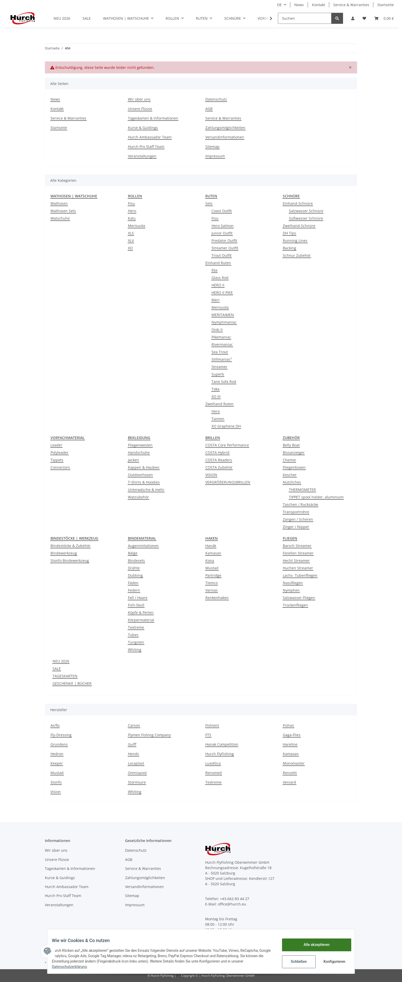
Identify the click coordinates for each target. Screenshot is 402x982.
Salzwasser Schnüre (306, 210)
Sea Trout (220, 351)
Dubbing (135, 575)
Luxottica (213, 763)
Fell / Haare (137, 597)
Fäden (133, 582)
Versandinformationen (224, 137)
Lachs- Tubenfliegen (300, 575)
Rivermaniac (222, 344)
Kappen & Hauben (143, 467)
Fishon (288, 725)
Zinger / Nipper (296, 526)
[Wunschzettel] (364, 18)
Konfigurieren (331, 961)
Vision (56, 791)
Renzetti (290, 772)
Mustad (211, 567)
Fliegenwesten (140, 445)
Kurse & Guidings (143, 127)
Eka (214, 270)
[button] (352, 18)
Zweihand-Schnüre (299, 225)
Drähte (134, 567)
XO (130, 248)
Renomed (213, 772)
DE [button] (279, 4)
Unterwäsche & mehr (146, 489)
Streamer (219, 366)
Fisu (131, 203)
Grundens (59, 744)
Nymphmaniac (224, 322)
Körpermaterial (141, 619)
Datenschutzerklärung (73, 967)
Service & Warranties (351, 4)
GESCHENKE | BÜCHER (72, 683)
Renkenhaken (217, 597)
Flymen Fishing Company (149, 734)
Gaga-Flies (291, 734)
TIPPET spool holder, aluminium (316, 497)
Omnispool (137, 772)
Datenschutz (216, 99)
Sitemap (212, 146)
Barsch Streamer (297, 545)
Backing (289, 248)
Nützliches (292, 482)
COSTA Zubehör (219, 467)
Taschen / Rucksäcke (300, 504)
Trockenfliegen (295, 605)
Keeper (57, 763)
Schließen (295, 961)
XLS (131, 233)
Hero (132, 210)
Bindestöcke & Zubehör (71, 545)
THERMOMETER (302, 489)
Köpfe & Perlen (141, 612)
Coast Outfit (222, 210)
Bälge (132, 553)
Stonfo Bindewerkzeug (70, 560)
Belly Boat (291, 445)
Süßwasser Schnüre (306, 218)
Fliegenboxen (294, 467)
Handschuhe (139, 452)
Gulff (132, 744)
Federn (134, 590)
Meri (215, 299)
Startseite (385, 4)
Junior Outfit (222, 233)
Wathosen (59, 203)
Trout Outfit (222, 255)
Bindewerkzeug (64, 553)
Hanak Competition (221, 744)
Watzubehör (138, 497)
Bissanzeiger (294, 452)
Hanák (210, 545)
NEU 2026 (61, 661)
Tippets (57, 459)
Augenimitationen (143, 545)
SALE (57, 668)
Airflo (55, 725)
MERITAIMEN (223, 314)
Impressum (215, 156)
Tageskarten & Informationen (153, 118)
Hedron (57, 753)
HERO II (218, 285)
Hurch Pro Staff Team (146, 146)
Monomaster (294, 763)
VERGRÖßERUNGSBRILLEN (227, 482)
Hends (133, 753)
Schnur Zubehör (297, 255)
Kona (209, 560)
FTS (208, 734)
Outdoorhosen (140, 474)
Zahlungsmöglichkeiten (225, 127)
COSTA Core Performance (227, 445)
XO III (216, 396)
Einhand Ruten (218, 262)
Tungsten (136, 642)
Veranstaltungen (142, 156)
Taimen (218, 418)
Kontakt (318, 4)
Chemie (289, 459)
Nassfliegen (293, 582)
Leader (56, 445)
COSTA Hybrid (217, 452)
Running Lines (295, 240)
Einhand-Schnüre (298, 203)
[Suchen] (304, 18)
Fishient (212, 725)
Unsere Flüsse (140, 108)
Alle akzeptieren (313, 945)
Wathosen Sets (63, 210)
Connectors (60, 467)
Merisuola (136, 225)
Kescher (290, 474)
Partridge (213, 575)
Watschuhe (60, 218)
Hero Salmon (223, 225)
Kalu (132, 218)
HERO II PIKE (222, 292)
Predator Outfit (224, 240)
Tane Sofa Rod (224, 381)
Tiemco (211, 582)
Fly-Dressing (61, 734)
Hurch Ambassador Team (150, 137)
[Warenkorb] (384, 18)
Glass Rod (220, 277)
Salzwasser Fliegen (299, 597)
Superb (218, 374)
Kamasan (213, 553)
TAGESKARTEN (65, 676)
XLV (131, 240)
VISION (211, 474)
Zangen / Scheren (298, 519)
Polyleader (59, 452)
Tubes (133, 634)
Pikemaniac (221, 337)
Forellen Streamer (298, 553)
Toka (215, 389)
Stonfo (56, 782)
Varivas (211, 590)
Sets (209, 203)
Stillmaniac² (222, 359)
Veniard (289, 782)
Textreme (136, 627)
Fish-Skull (136, 605)
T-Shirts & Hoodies (144, 482)
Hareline (290, 744)
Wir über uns (139, 99)
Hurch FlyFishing (219, 753)
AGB (209, 108)
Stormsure (137, 782)
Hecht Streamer (296, 560)
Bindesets (136, 560)
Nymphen (291, 590)
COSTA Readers (218, 459)
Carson (134, 725)
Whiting (134, 649)
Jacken (133, 459)
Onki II (217, 329)
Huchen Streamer (298, 567)
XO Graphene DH (226, 426)
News (299, 4)
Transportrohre (296, 511)
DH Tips (289, 233)
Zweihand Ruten (219, 403)
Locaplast (136, 763)
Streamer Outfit (225, 248)
